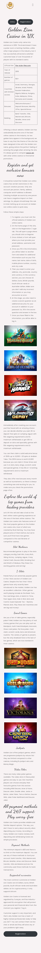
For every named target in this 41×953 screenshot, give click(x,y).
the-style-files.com (23, 66)
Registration (25, 22)
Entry (12, 22)
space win (30, 153)
